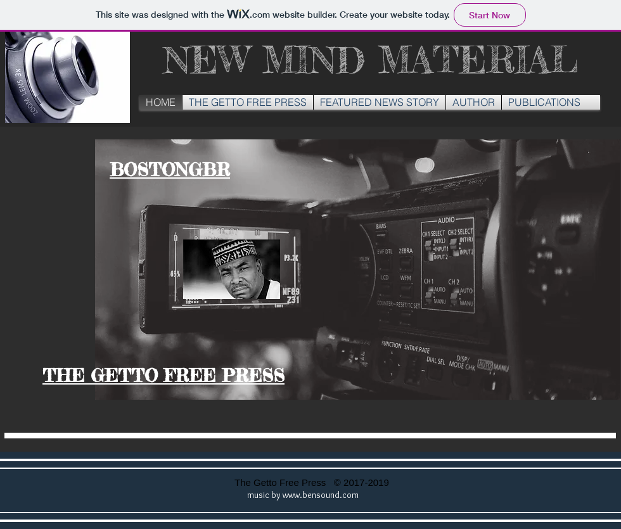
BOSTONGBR (170, 170)
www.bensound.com (321, 494)
